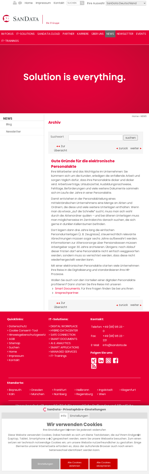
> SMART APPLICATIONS (64, 347)
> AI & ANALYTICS (60, 343)
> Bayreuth (14, 390)
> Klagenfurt (127, 390)
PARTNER (68, 34)
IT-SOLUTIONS (25, 34)
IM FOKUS (7, 34)
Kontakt (59, 3)
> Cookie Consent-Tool (22, 330)
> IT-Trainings (58, 356)
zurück (122, 148)
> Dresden (36, 390)
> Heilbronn (81, 390)
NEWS (110, 34)
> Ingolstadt (105, 390)
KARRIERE (83, 34)
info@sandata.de (115, 345)
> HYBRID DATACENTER (63, 330)
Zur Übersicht (60, 148)
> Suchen (13, 347)
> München (37, 394)
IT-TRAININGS (10, 41)
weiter (136, 148)
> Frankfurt (59, 390)
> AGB (11, 339)
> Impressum (15, 356)
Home (29, 3)
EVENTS (141, 34)
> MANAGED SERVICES (63, 352)
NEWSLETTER (125, 34)
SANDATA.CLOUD (48, 34)
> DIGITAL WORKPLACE (63, 326)
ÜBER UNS (98, 34)
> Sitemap (13, 343)
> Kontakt (13, 360)
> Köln (11, 394)
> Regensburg (83, 394)
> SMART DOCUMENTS (63, 339)
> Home (12, 352)
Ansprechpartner (65, 293)
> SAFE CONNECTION (62, 335)
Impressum (43, 3)
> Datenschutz (17, 326)
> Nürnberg (59, 394)
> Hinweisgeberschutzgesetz (26, 335)
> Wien (101, 394)
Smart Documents (65, 289)
